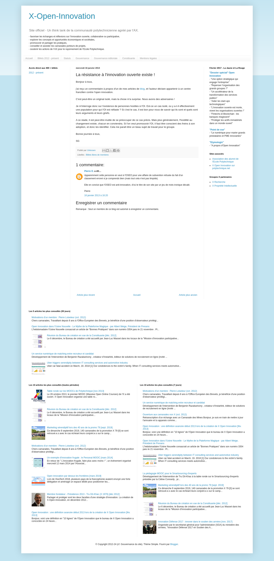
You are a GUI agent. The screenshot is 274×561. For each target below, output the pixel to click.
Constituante (128, 58)
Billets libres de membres (97, 155)
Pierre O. (89, 171)
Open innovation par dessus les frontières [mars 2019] (74, 476)
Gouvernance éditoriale (105, 58)
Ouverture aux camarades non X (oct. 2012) (165, 414)
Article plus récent (86, 295)
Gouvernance (82, 58)
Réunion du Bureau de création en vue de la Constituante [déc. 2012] (81, 335)
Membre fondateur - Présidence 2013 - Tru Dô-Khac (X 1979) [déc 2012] (83, 494)
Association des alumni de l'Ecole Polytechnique (225, 160)
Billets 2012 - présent (48, 58)
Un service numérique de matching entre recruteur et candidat (63, 353)
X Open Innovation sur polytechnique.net (223, 166)
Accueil (29, 58)
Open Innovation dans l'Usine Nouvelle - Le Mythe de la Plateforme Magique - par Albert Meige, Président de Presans (90, 326)
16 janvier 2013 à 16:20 (96, 195)
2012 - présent (36, 72)
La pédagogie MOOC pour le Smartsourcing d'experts (170, 473)
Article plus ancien (188, 295)
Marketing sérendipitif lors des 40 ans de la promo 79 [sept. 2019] (80, 427)
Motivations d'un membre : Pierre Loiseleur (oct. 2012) (59, 317)
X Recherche (218, 182)
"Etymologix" (216, 142)
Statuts (67, 58)
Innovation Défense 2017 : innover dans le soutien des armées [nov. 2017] (195, 521)
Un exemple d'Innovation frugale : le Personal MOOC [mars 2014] (80, 457)
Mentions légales (148, 58)
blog (142, 88)
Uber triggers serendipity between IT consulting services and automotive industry (87, 362)
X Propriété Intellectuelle (224, 185)
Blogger (174, 544)
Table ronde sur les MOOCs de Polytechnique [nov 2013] (75, 391)
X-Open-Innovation (62, 16)
